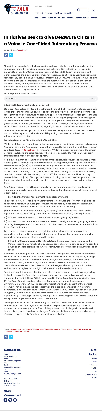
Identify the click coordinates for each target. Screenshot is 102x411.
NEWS (44, 18)
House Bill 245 (30, 329)
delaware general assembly (71, 329)
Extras (94, 378)
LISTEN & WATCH (82, 18)
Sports (70, 18)
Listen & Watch (91, 374)
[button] (93, 11)
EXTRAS (94, 18)
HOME (37, 18)
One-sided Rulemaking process (48, 329)
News (95, 362)
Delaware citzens (17, 329)
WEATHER (52, 18)
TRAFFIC (61, 18)
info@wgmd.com (10, 356)
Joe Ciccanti (22, 50)
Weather (93, 365)
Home (94, 358)
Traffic (94, 368)
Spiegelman (29, 150)
